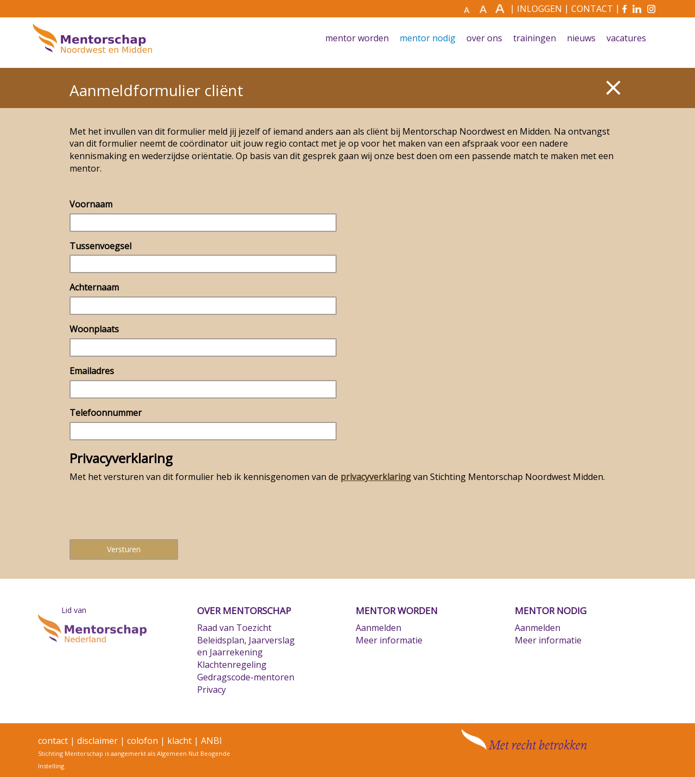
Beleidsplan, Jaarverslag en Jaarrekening (246, 646)
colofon (142, 741)
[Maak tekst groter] (485, 9)
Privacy (211, 690)
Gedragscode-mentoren (245, 677)
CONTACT (592, 9)
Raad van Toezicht (234, 628)
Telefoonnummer (106, 413)
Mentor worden (357, 38)
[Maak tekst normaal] (470, 9)
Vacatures (626, 38)
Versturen (124, 549)
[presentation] (152, 510)
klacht (179, 741)
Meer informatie (389, 640)
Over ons (484, 38)
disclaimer (97, 741)
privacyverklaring (375, 477)
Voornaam (91, 204)
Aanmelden (378, 628)
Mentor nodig (428, 38)
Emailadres (92, 371)
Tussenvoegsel (100, 246)
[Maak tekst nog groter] (501, 9)
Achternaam (94, 287)
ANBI (211, 741)
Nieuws (581, 38)
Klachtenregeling (232, 665)
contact (53, 741)
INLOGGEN (539, 9)
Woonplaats (94, 329)
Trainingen (534, 38)
